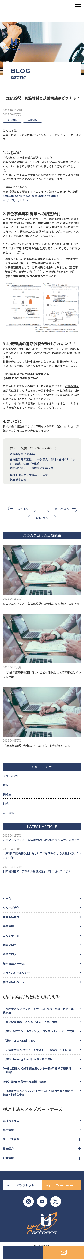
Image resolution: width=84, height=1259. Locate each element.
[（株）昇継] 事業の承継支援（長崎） (25, 1081)
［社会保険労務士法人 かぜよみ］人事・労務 (30, 1022)
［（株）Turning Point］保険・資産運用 (28, 1059)
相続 (5, 803)
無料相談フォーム (14, 963)
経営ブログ (9, 954)
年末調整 (12, 120)
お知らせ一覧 (11, 935)
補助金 (7, 794)
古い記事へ (22, 508)
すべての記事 (11, 776)
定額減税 (32, 120)
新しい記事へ (62, 508)
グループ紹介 (11, 907)
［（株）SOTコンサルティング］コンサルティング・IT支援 (39, 1031)
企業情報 (8, 1158)
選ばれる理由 (11, 1120)
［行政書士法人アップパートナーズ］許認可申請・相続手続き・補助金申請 (38, 1092)
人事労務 (8, 813)
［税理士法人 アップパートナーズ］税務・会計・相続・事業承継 (38, 1010)
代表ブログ (9, 945)
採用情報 (8, 926)
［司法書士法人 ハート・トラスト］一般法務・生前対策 (37, 1050)
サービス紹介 (11, 1139)
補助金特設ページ (14, 982)
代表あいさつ (11, 917)
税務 (5, 785)
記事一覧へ (42, 518)
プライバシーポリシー (16, 973)
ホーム (7, 898)
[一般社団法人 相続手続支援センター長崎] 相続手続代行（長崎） (37, 1070)
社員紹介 (8, 1148)
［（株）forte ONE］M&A (19, 1040)
